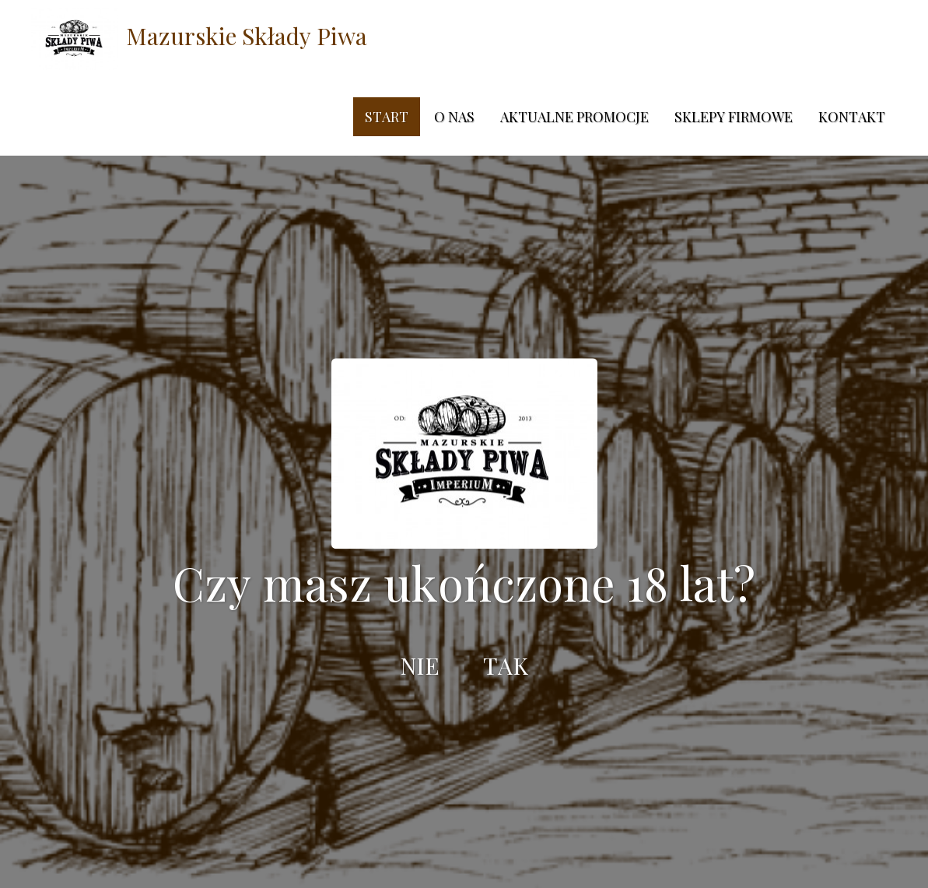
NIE (419, 665)
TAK (505, 665)
